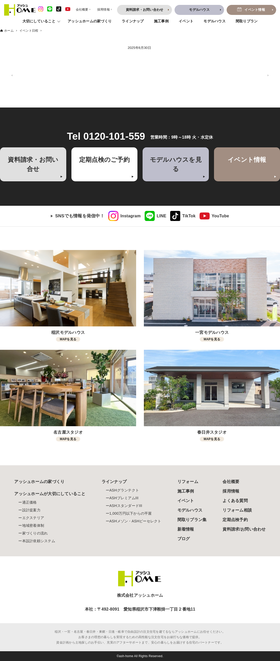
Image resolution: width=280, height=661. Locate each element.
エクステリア (33, 518)
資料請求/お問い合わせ (244, 529)
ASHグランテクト (124, 490)
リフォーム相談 (237, 510)
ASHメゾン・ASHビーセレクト (135, 521)
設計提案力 (31, 510)
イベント (186, 21)
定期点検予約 (235, 519)
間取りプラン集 (192, 519)
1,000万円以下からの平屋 (130, 513)
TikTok (189, 216)
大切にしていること (38, 21)
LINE (161, 216)
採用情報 (231, 491)
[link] (124, 216)
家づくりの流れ (35, 533)
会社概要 (231, 481)
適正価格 (29, 502)
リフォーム (187, 481)
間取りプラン (247, 21)
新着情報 (185, 529)
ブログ (183, 539)
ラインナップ (133, 21)
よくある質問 (235, 500)
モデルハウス (214, 21)
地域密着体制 (33, 525)
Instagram (130, 216)
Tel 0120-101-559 (106, 136)
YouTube (220, 216)
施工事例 (161, 21)
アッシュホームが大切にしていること (49, 494)
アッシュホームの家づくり (90, 21)
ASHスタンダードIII (125, 506)
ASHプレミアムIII (123, 498)
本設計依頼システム (38, 541)
